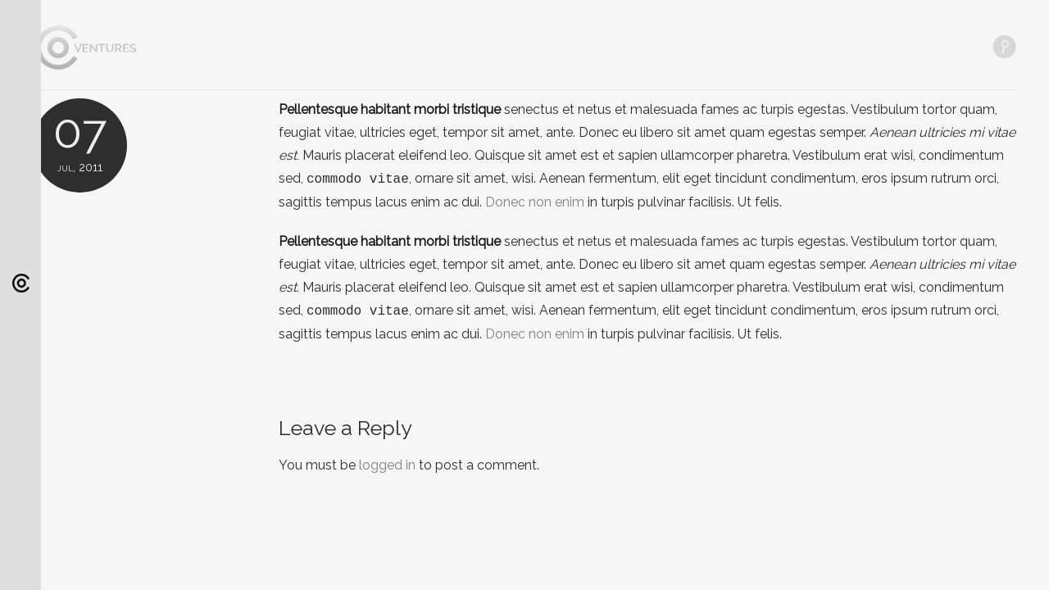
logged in (387, 465)
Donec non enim (534, 202)
